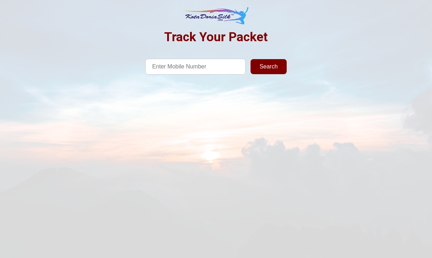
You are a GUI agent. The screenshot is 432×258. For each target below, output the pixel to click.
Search (268, 66)
